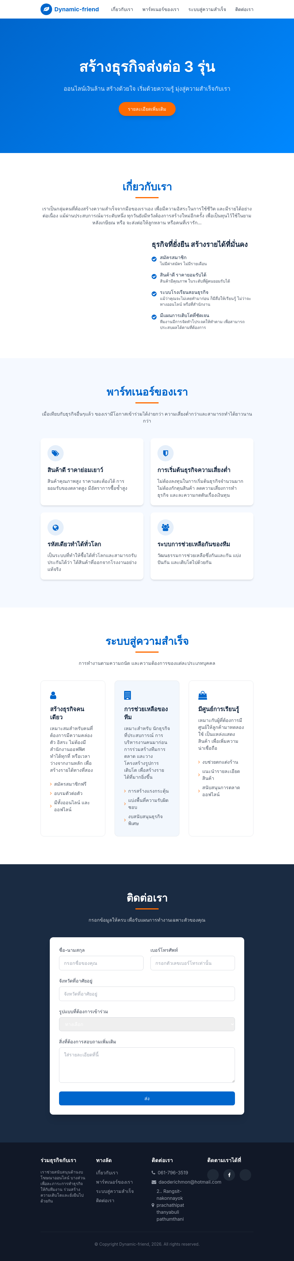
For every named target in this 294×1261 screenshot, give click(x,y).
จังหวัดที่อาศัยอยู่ (75, 981)
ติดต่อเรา (244, 9)
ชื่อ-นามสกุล (72, 950)
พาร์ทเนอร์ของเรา (160, 9)
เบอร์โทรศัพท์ (164, 950)
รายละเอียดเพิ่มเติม (147, 109)
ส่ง (147, 1098)
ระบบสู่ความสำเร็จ (207, 9)
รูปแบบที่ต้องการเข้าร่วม (83, 1011)
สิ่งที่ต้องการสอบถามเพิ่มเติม (87, 1042)
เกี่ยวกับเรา (122, 9)
